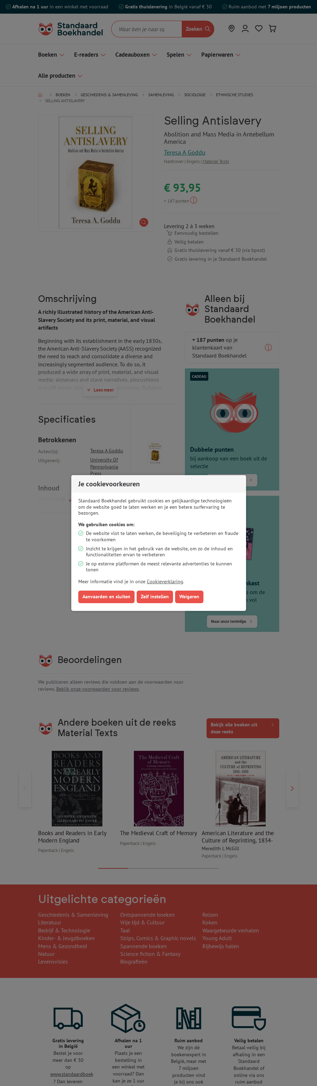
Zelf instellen (155, 596)
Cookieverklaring (165, 581)
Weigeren (189, 596)
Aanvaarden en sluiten (106, 596)
